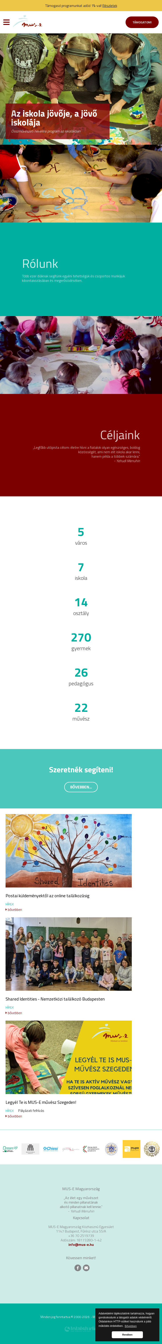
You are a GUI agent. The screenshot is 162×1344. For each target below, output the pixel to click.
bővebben (14, 909)
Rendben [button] (127, 1334)
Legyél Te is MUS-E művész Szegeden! (41, 1102)
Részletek (109, 5)
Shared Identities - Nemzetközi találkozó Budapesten (55, 998)
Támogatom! (142, 22)
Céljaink (120, 434)
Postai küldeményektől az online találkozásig (47, 895)
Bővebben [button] (131, 1326)
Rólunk (40, 263)
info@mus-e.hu (81, 1244)
